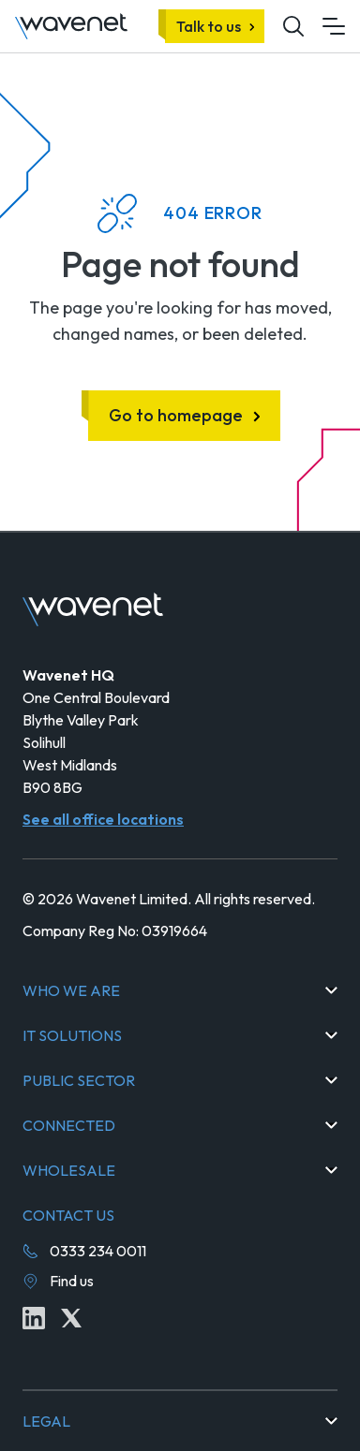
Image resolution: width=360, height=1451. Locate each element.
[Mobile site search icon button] (293, 26)
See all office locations (103, 819)
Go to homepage (176, 415)
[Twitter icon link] (71, 1318)
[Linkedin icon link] (33, 1318)
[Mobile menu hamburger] (333, 26)
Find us (72, 1280)
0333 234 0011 (98, 1250)
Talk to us (208, 26)
